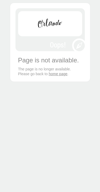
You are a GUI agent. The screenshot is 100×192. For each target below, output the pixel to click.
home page (58, 74)
